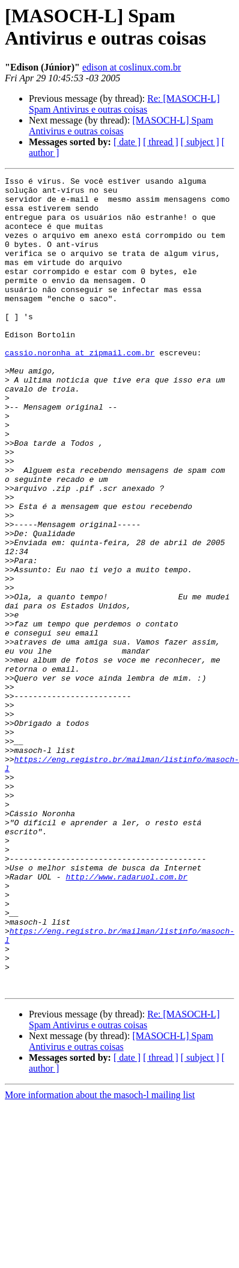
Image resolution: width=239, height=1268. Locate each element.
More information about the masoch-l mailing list (100, 1257)
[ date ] (127, 142)
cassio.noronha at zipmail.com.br (80, 388)
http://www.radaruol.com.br (126, 1017)
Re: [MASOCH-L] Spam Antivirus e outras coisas (124, 103)
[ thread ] (160, 142)
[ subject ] (200, 142)
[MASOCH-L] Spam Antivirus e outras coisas (121, 125)
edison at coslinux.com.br (131, 67)
